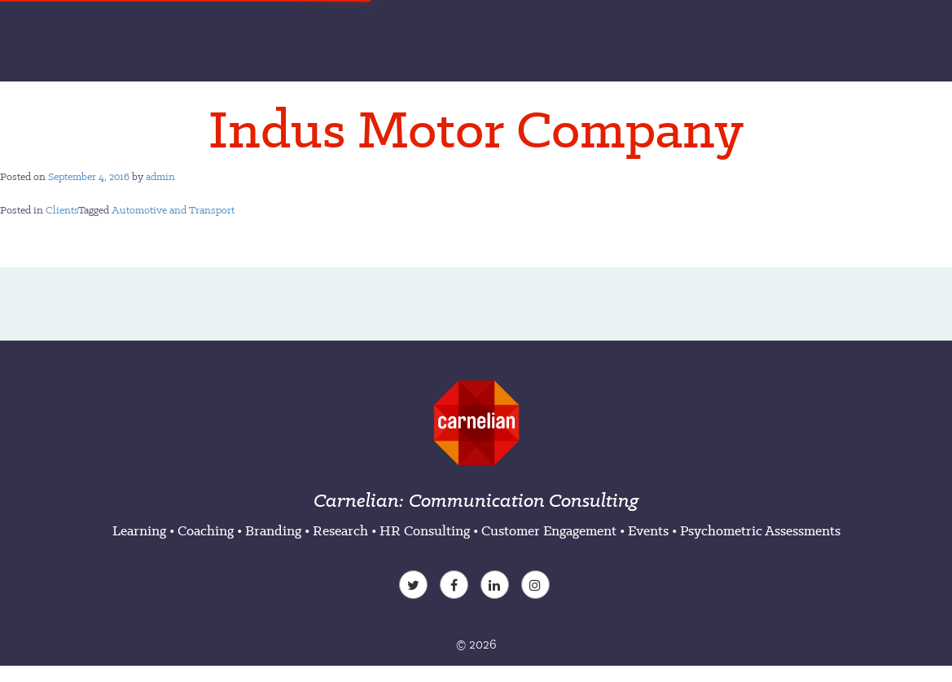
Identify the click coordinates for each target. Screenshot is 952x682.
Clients (62, 210)
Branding (273, 530)
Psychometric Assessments (760, 530)
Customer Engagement (548, 530)
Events (648, 530)
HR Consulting (424, 530)
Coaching (206, 530)
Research (340, 530)
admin (160, 176)
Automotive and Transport (173, 210)
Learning (139, 530)
